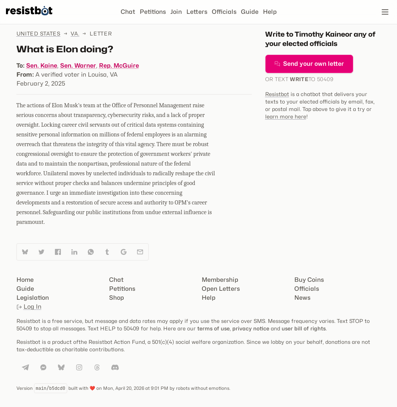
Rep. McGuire (119, 65)
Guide (249, 11)
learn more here (285, 116)
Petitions (153, 11)
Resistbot (277, 94)
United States (38, 33)
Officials (224, 11)
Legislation (32, 297)
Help (270, 11)
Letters (196, 11)
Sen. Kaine (41, 65)
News (302, 297)
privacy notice (250, 328)
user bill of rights (304, 328)
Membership (220, 279)
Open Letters (221, 288)
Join (176, 11)
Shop (116, 297)
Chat (128, 11)
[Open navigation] (385, 11)
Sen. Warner (78, 65)
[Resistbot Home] (29, 18)
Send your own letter (309, 63)
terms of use (213, 328)
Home (25, 279)
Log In (28, 306)
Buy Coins (309, 279)
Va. (75, 33)
